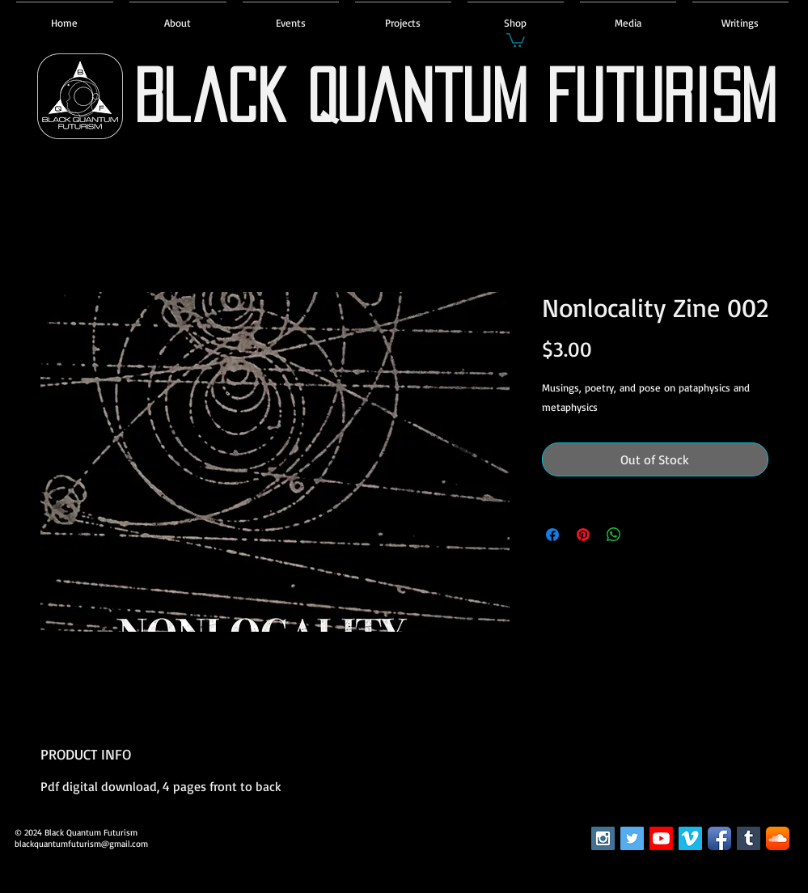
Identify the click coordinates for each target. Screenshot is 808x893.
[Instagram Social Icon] (603, 838)
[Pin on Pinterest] (583, 534)
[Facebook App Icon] (719, 838)
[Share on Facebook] (552, 534)
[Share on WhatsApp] (614, 534)
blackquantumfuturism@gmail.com (81, 843)
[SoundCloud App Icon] (777, 838)
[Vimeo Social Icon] (690, 838)
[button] (515, 39)
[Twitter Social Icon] (632, 838)
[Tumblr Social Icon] (748, 838)
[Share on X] (644, 534)
